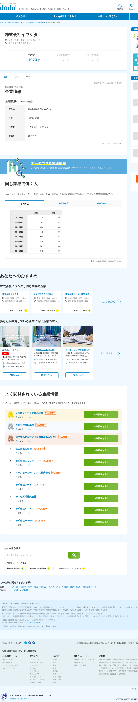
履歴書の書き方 (118, 659)
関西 (54, 674)
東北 (54, 662)
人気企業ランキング (108, 668)
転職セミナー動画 (80, 665)
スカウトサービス (8, 668)
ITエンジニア (34, 659)
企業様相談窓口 (36, 623)
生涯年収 (128, 668)
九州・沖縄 (57, 680)
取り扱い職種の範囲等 (118, 643)
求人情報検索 (7, 662)
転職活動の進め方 (105, 659)
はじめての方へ (8, 659)
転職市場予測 (133, 671)
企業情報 (121, 674)
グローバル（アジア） (38, 680)
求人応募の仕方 (130, 662)
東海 (54, 668)
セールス (33, 668)
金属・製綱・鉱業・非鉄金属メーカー (81, 587)
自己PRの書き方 (117, 662)
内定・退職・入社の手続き (118, 665)
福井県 (25, 590)
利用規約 (80, 643)
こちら (37, 626)
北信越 (15, 590)
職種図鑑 (113, 674)
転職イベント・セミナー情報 (84, 659)
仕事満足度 (122, 671)
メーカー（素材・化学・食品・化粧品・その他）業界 (36, 587)
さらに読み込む (109, 302)
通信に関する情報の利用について (97, 643)
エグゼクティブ (35, 677)
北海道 (55, 659)
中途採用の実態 (110, 671)
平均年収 (120, 668)
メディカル (34, 665)
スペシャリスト (35, 674)
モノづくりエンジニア (38, 662)
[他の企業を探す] (34, 555)
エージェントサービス (10, 665)
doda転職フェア (79, 662)
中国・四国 (57, 677)
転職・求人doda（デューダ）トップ (13, 22)
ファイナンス (35, 671)
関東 (54, 665)
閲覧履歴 (120, 9)
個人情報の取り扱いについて (20, 699)
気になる (132, 9)
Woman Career (35, 682)
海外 (54, 682)
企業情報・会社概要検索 (36, 22)
